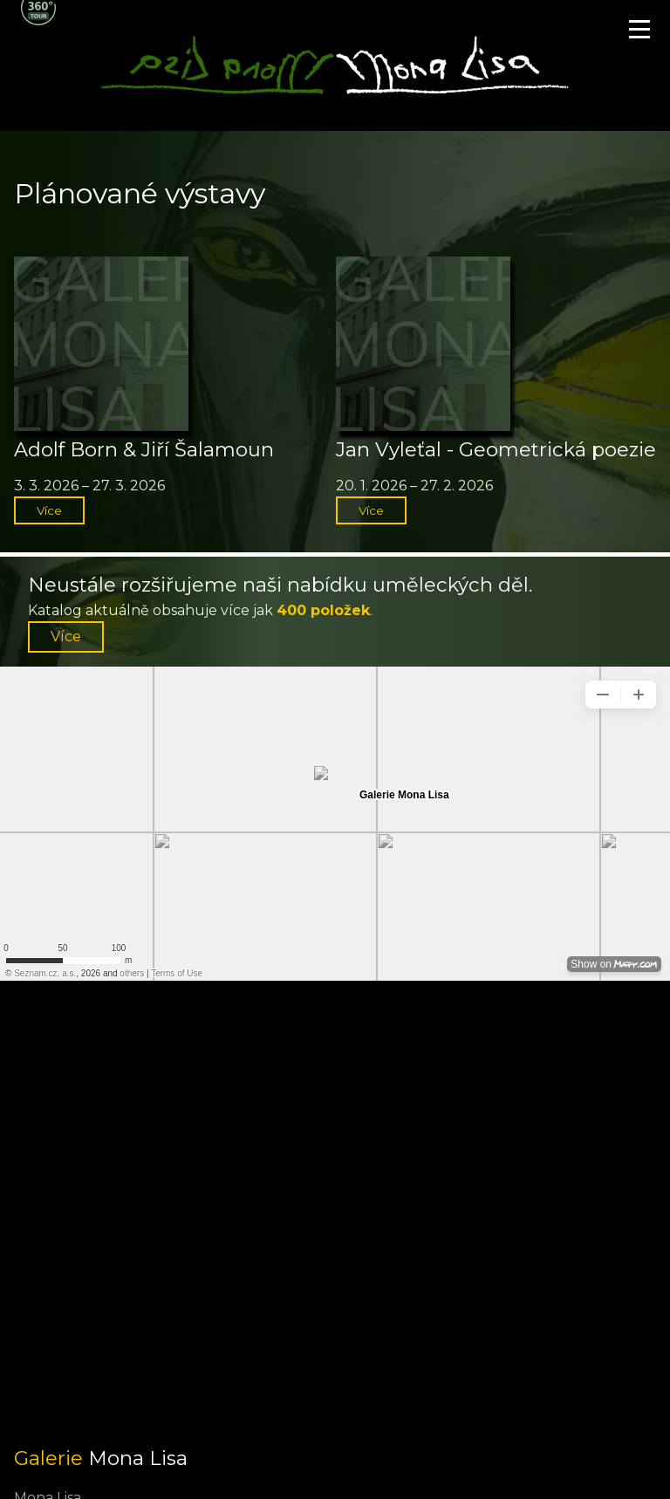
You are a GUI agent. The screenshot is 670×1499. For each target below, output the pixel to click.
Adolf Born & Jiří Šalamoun (144, 449)
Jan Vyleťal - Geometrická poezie (496, 449)
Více (49, 510)
